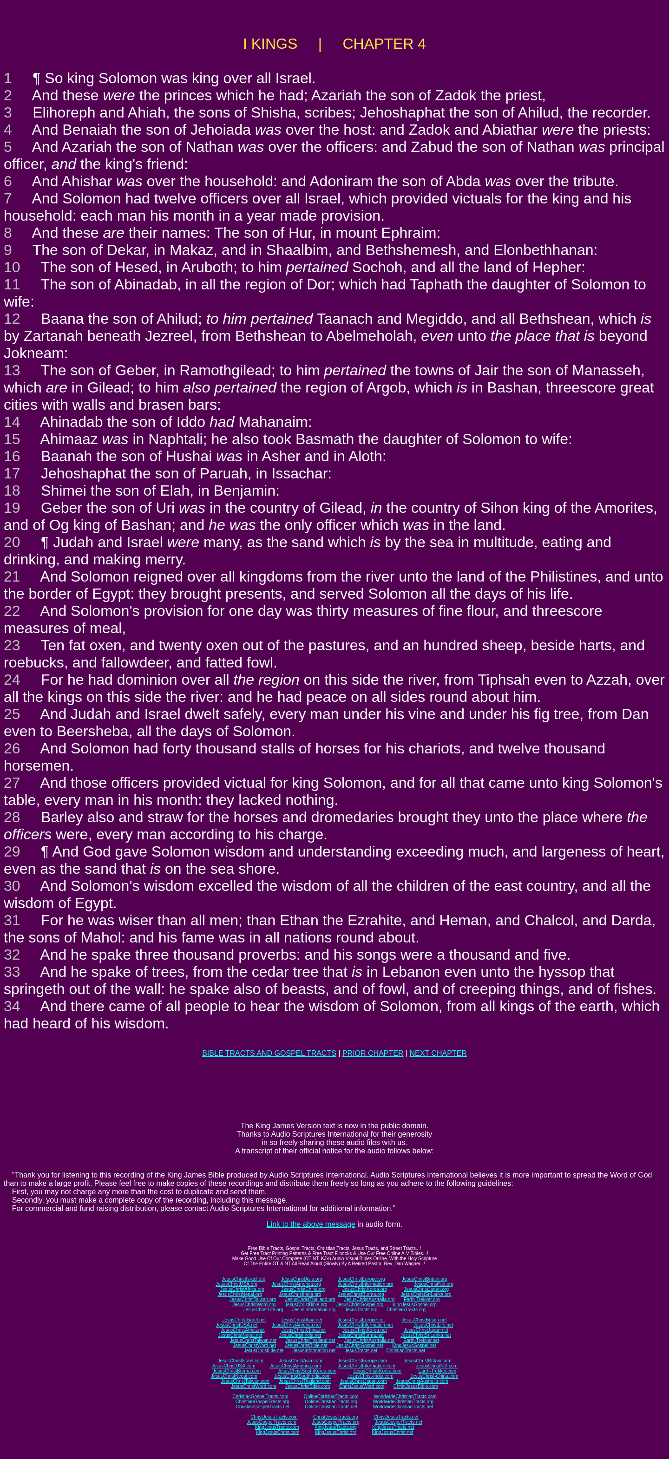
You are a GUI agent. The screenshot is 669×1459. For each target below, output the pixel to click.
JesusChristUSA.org (236, 1284)
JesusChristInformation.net (365, 1325)
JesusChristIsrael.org (243, 1279)
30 (12, 885)
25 (12, 714)
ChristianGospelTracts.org (262, 1401)
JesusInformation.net (313, 1350)
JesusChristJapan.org (426, 1289)
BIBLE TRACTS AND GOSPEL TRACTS (269, 1053)
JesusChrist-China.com (434, 1376)
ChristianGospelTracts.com (260, 1396)
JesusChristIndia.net (300, 1335)
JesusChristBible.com (307, 1386)
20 (12, 542)
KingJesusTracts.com (277, 1427)
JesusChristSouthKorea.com (306, 1371)
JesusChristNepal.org (239, 1294)
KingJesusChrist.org (335, 1432)
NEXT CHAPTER (438, 1053)
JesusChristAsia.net (301, 1319)
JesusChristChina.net (304, 1330)
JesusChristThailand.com (305, 1381)
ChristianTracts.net (405, 1350)
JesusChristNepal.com (234, 1376)
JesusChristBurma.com (237, 1371)
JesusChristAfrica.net (242, 1330)
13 (12, 370)
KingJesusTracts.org (336, 1427)
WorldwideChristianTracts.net (403, 1406)
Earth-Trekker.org (421, 1299)
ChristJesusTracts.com (273, 1417)
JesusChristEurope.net (361, 1319)
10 (12, 267)
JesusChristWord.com (253, 1386)
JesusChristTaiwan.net (253, 1340)
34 (12, 1006)
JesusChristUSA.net (236, 1325)
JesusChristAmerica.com (295, 1365)
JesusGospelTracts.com (271, 1422)
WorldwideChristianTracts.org (403, 1401)
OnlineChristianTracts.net (331, 1406)
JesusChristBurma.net (361, 1335)
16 (12, 456)
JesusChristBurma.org (361, 1294)
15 (12, 439)
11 (12, 284)
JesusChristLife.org (263, 1309)
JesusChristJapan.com (363, 1381)
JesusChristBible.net (306, 1345)
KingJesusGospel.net (414, 1345)
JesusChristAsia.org (301, 1279)
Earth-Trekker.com (437, 1371)
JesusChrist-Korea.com (377, 1371)
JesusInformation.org (313, 1309)
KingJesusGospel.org (415, 1304)
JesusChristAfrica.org (242, 1289)
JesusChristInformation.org (366, 1284)
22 (12, 610)
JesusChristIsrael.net (243, 1319)
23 (12, 645)
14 (12, 421)
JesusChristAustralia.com (422, 1381)
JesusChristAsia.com (300, 1360)
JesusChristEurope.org (361, 1279)
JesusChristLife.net (433, 1325)
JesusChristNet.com (436, 1365)
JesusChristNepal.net (240, 1335)
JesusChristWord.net (254, 1345)
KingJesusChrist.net (392, 1432)
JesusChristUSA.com (233, 1365)
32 (12, 954)
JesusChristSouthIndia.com (302, 1376)
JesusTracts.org (361, 1309)
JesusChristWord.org (253, 1304)
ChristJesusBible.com (416, 1386)
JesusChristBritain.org (424, 1279)
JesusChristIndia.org (300, 1294)
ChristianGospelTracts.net (262, 1406)
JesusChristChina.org (303, 1289)
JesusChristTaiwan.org (253, 1299)
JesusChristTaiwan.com (245, 1381)
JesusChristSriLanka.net (425, 1335)
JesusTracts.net (361, 1350)
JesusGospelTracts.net (398, 1422)
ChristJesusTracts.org (335, 1417)
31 (12, 920)
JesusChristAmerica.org (296, 1284)
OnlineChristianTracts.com (331, 1396)
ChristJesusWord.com (362, 1386)
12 (12, 318)
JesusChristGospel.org (359, 1304)
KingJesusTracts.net (393, 1427)
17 (12, 473)
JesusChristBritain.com (427, 1360)
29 (12, 851)
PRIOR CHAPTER (373, 1053)
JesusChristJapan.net (426, 1330)
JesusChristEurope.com (362, 1360)
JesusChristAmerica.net (296, 1325)
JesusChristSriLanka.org (426, 1294)
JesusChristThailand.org (310, 1299)
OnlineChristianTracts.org (331, 1401)
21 (12, 576)
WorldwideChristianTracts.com (405, 1396)
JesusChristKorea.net (364, 1330)
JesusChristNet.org (433, 1284)
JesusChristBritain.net (423, 1319)
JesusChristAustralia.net (369, 1340)
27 (12, 782)
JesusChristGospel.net (359, 1345)
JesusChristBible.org (306, 1304)
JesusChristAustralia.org (369, 1299)
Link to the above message (311, 1224)
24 (12, 679)
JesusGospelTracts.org (335, 1422)
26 (12, 748)
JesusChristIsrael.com (240, 1360)
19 (12, 507)
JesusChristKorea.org (364, 1289)
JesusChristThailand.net (310, 1340)
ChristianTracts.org (406, 1309)
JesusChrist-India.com (371, 1376)
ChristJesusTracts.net (396, 1417)
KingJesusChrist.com (277, 1432)
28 (12, 817)
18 (12, 490)
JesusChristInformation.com (366, 1365)
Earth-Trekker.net (421, 1340)
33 (12, 971)
